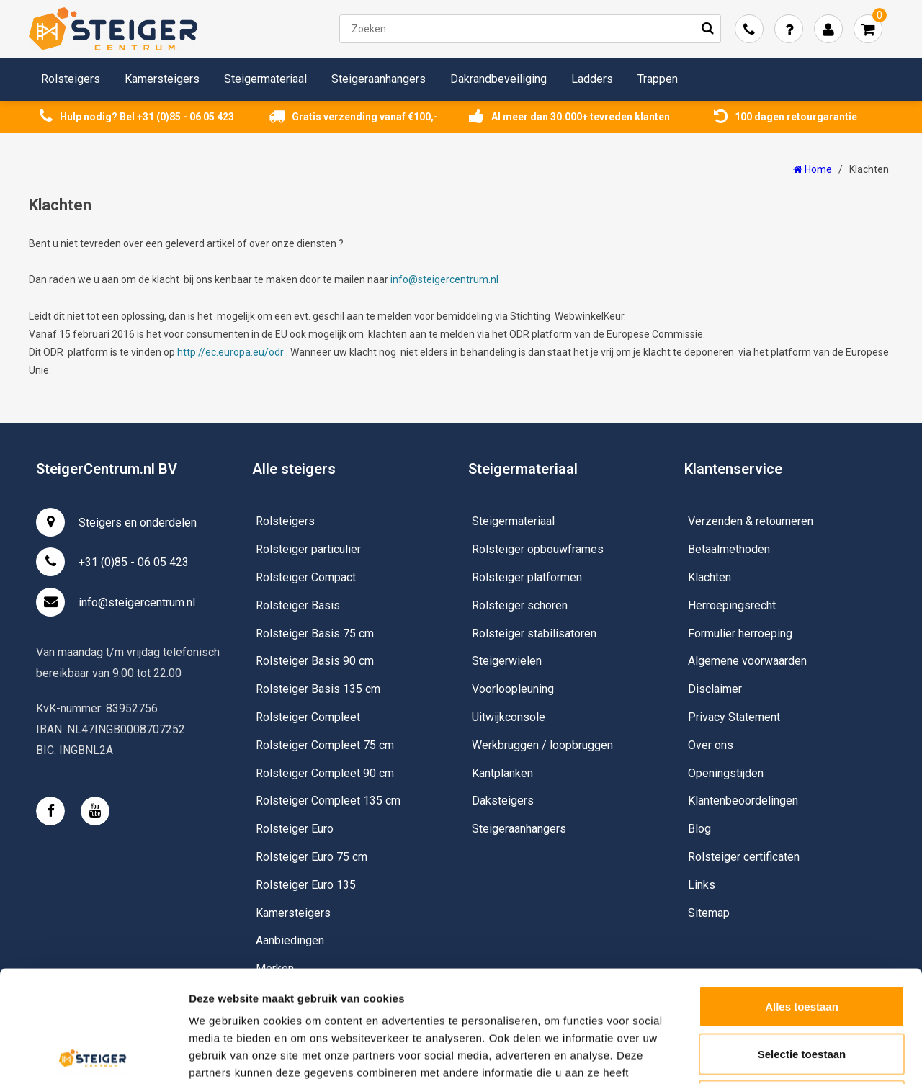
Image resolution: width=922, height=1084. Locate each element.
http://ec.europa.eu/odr (230, 352)
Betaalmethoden (729, 549)
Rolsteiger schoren (520, 605)
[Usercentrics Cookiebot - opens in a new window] (93, 1056)
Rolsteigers (70, 79)
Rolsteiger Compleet (308, 717)
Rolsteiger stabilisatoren (534, 633)
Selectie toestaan (802, 942)
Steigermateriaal (265, 79)
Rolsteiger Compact (306, 577)
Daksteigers (503, 800)
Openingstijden (726, 773)
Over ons (710, 745)
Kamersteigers (162, 79)
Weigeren (801, 989)
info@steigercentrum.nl (444, 279)
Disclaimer (715, 689)
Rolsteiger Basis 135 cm (318, 689)
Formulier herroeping (740, 633)
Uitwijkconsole (508, 717)
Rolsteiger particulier (308, 549)
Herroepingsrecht (732, 605)
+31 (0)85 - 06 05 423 (112, 561)
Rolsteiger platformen (527, 577)
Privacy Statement (734, 717)
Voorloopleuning (513, 689)
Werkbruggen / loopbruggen (542, 745)
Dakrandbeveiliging (498, 79)
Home (812, 169)
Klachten (869, 169)
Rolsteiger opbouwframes (538, 549)
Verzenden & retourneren (750, 521)
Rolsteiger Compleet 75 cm (325, 745)
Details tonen (778, 1055)
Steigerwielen (507, 661)
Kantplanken (502, 773)
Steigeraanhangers (378, 79)
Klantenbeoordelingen (743, 800)
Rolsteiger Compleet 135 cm (328, 800)
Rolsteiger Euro (295, 829)
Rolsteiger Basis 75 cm (315, 633)
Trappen (657, 79)
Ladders (592, 79)
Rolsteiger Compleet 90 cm (325, 773)
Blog (699, 829)
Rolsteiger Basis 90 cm (315, 661)
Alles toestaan (801, 895)
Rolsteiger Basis (298, 605)
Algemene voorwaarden (747, 661)
